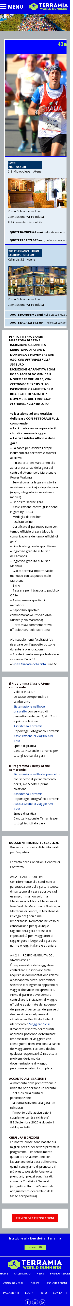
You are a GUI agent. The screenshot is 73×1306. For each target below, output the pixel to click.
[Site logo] (48, 6)
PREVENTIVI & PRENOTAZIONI (35, 1218)
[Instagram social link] (35, 1302)
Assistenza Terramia (28, 726)
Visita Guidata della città (29, 664)
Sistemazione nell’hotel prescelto (37, 774)
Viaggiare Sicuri (39, 1024)
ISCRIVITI (35, 1247)
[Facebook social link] (28, 1302)
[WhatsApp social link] (42, 1302)
